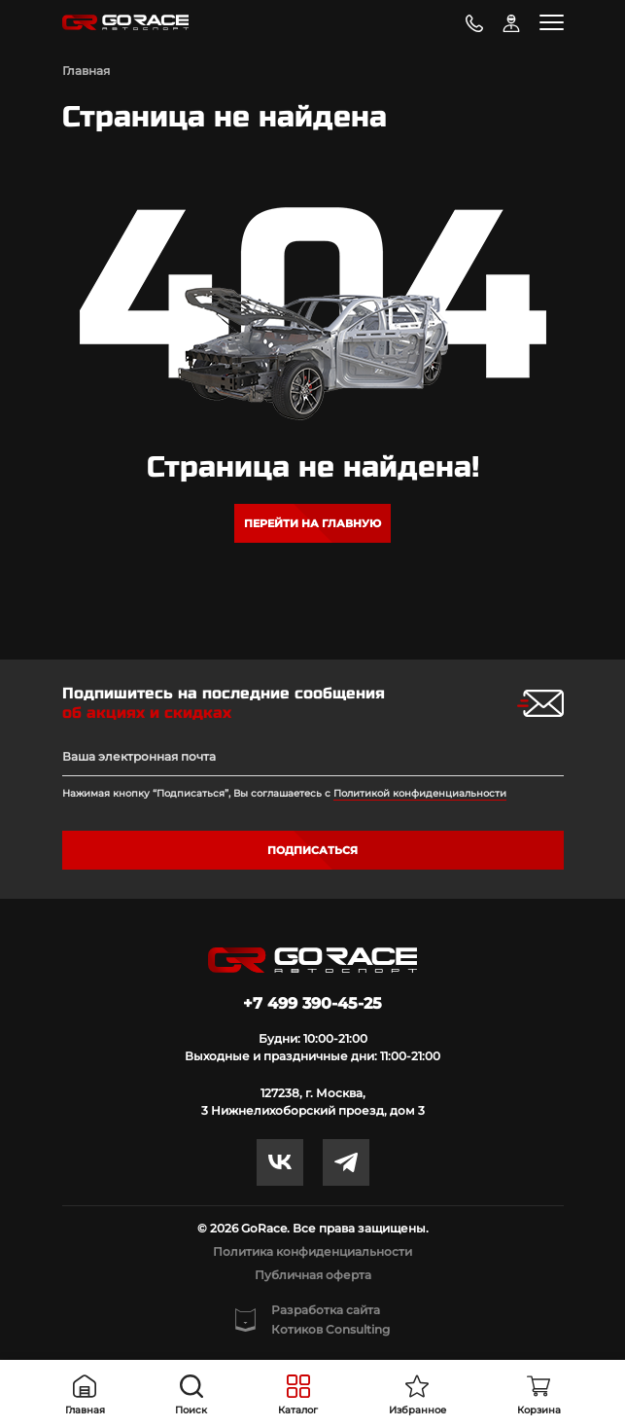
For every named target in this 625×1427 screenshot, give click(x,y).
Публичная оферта (313, 1274)
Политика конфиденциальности (312, 1251)
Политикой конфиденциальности (419, 793)
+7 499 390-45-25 (312, 1003)
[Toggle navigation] (551, 22)
